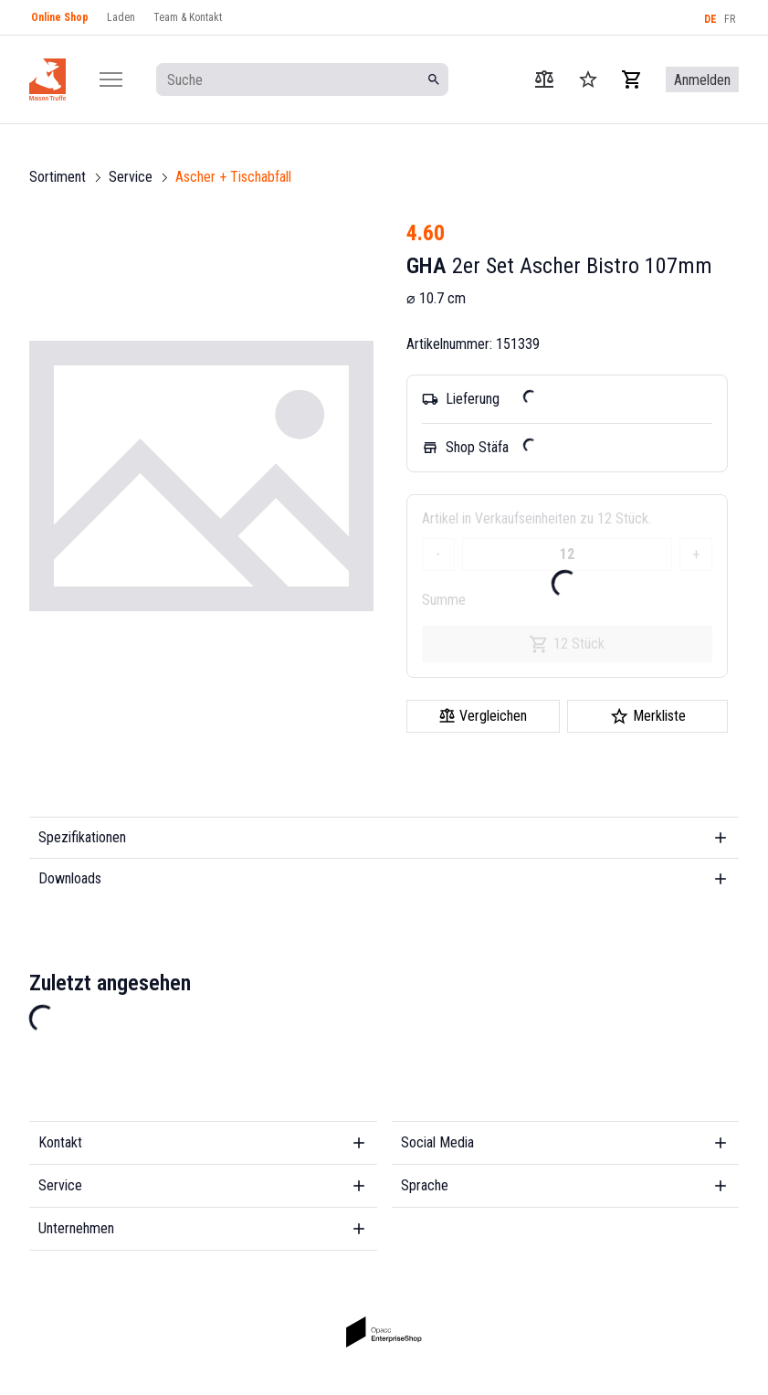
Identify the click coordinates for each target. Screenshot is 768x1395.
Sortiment (57, 176)
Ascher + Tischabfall (233, 176)
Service (131, 176)
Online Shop (60, 17)
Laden (121, 17)
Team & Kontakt (187, 17)
